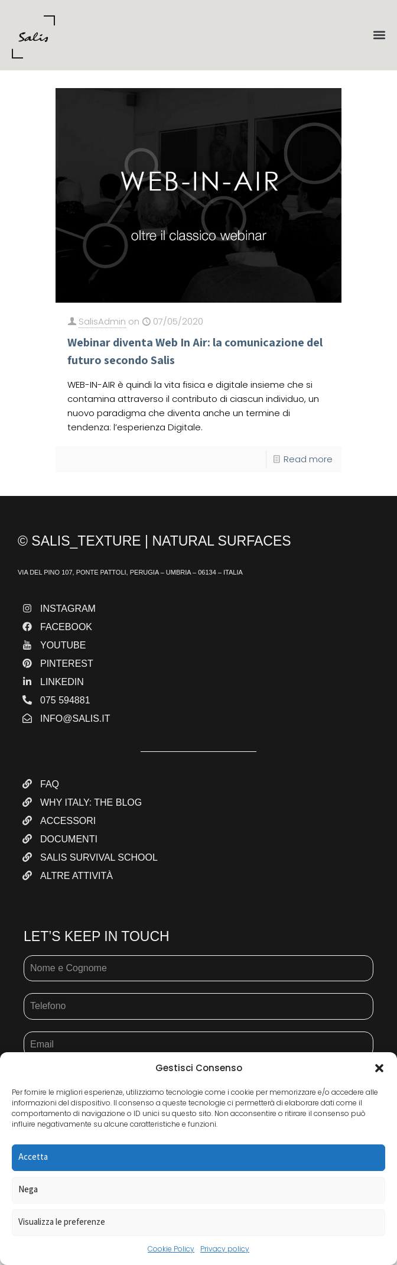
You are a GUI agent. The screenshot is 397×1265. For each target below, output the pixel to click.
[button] (379, 1068)
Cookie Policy (171, 1249)
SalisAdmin (102, 321)
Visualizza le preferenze (61, 1221)
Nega (28, 1189)
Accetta (33, 1156)
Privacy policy (224, 1249)
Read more (308, 459)
